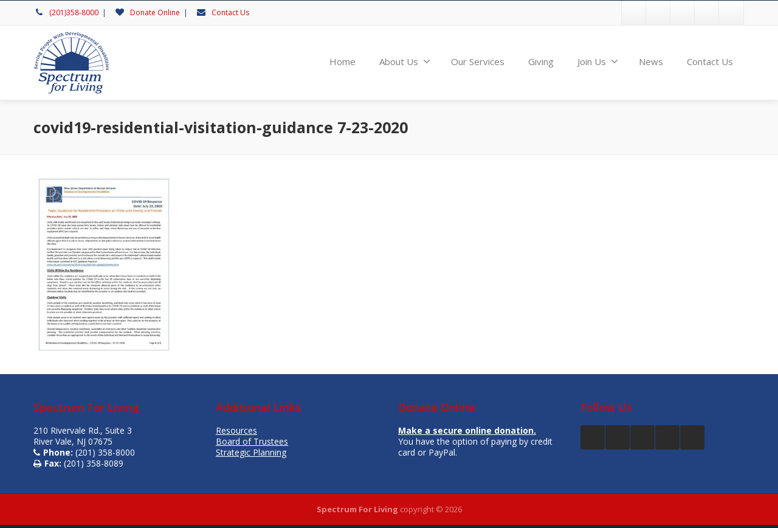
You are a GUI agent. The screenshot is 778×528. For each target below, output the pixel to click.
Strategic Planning (251, 452)
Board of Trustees (252, 441)
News (651, 61)
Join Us (597, 61)
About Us (404, 61)
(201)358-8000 (73, 12)
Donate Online (155, 12)
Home (342, 61)
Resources (236, 430)
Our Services (477, 61)
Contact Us (230, 12)
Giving (541, 61)
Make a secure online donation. (467, 430)
